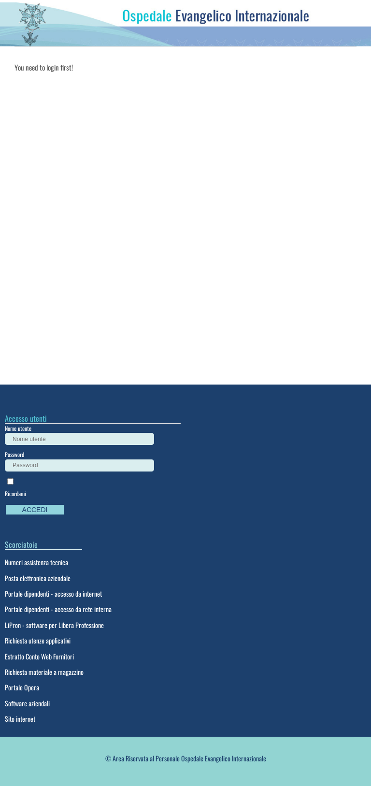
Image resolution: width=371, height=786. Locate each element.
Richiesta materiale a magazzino (44, 672)
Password (14, 454)
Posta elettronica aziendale (38, 578)
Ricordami (15, 493)
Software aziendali (27, 703)
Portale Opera (22, 687)
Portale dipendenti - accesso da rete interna (58, 609)
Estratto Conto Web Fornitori (39, 656)
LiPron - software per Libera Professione (54, 625)
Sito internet (20, 719)
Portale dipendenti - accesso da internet (53, 593)
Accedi (35, 510)
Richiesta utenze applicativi (38, 640)
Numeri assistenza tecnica (36, 562)
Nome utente (18, 428)
